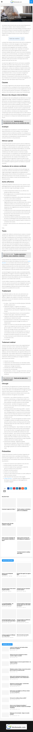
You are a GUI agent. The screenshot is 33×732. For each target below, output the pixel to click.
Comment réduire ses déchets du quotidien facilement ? (23, 620)
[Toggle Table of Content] (21, 39)
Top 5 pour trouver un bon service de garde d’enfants (9, 589)
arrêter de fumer (8, 478)
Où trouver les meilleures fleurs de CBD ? (18, 698)
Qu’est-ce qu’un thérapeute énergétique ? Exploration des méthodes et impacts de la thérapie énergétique (20, 706)
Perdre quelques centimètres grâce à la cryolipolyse (23, 510)
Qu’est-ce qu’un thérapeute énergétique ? (7, 574)
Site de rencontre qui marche (23, 634)
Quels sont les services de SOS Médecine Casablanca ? (23, 538)
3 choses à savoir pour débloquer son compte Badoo (8, 635)
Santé (3, 15)
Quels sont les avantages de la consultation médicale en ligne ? (8, 539)
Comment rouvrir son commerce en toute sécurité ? (23, 589)
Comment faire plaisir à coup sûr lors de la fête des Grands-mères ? (9, 620)
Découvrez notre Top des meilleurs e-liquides (7, 524)
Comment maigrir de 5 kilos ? (8, 509)
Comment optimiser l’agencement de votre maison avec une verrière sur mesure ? (24, 604)
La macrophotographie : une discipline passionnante (7, 604)
